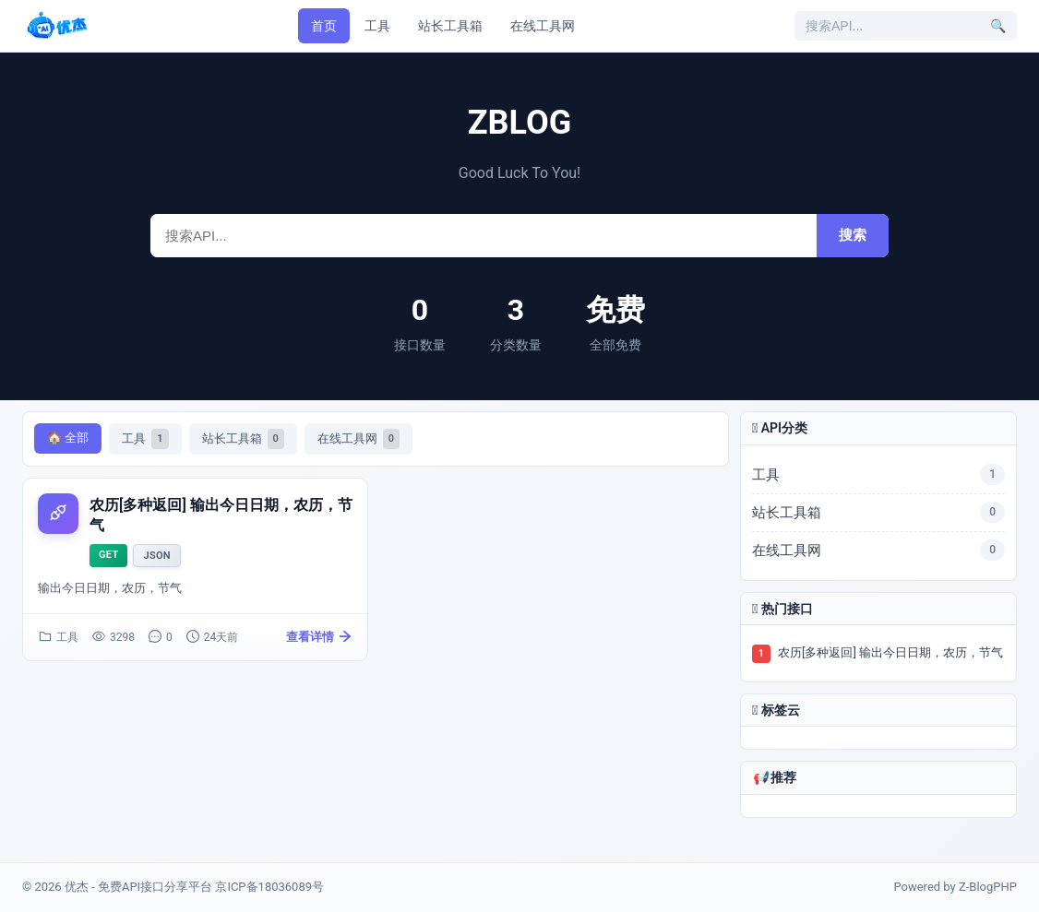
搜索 (852, 235)
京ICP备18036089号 (269, 887)
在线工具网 (542, 25)
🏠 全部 (68, 437)
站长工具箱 (450, 25)
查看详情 (319, 637)
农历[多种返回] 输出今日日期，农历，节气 (890, 652)
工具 (377, 25)
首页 (324, 25)
